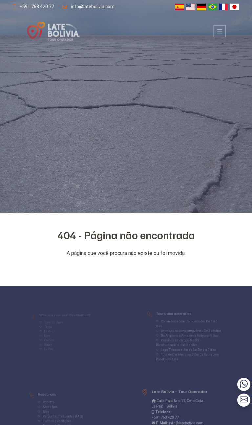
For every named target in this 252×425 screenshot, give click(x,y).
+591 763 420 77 (34, 6)
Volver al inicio (126, 266)
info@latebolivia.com (91, 6)
